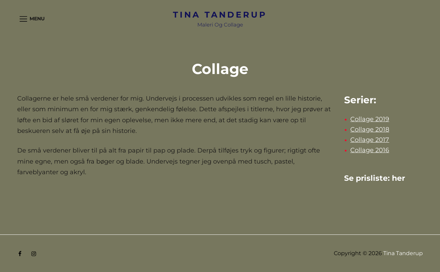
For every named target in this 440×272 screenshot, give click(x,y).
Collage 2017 (369, 140)
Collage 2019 (369, 119)
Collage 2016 (369, 150)
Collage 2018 (369, 129)
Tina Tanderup (220, 15)
